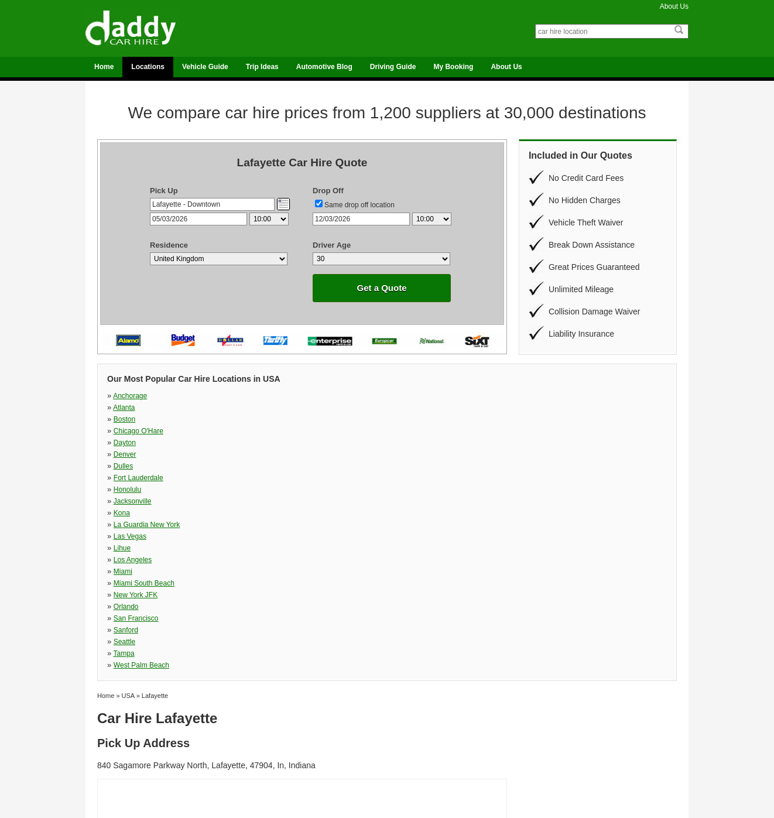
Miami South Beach (144, 443)
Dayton (125, 407)
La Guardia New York (556, 419)
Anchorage (130, 396)
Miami (532, 431)
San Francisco (545, 443)
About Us (674, 6)
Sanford (126, 454)
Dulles (396, 407)
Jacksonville (269, 419)
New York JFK (272, 443)
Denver (261, 407)
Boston (397, 396)
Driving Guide (393, 67)
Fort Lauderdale (548, 407)
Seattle (261, 454)
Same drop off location (359, 205)
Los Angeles (405, 431)
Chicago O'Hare (548, 396)
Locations (148, 67)
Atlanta (260, 396)
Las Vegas (130, 431)
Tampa (396, 454)
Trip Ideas (262, 67)
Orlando (399, 443)
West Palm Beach (550, 454)
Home (104, 67)
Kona (394, 419)
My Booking (453, 67)
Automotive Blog (324, 67)
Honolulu (127, 419)
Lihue (258, 431)
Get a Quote (381, 288)
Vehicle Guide (205, 67)
